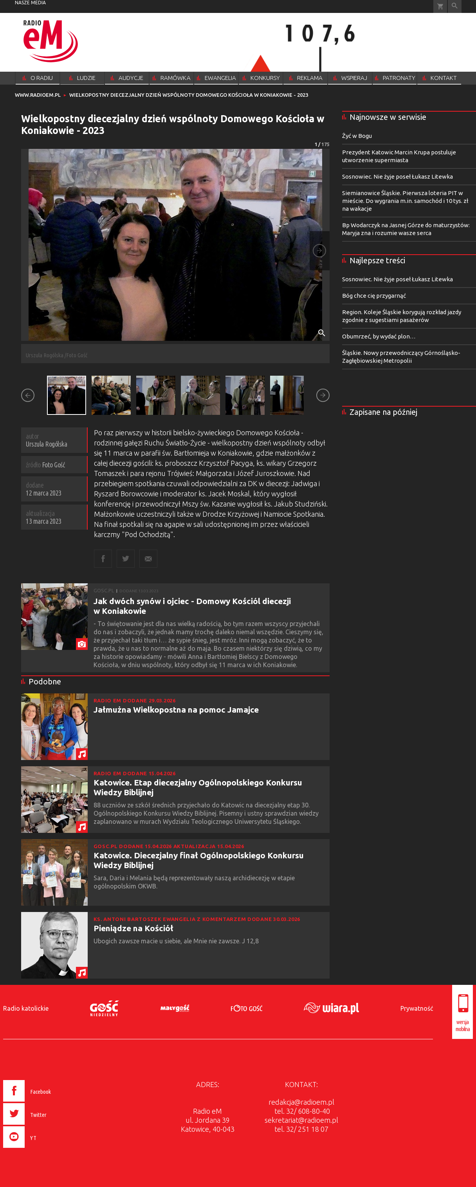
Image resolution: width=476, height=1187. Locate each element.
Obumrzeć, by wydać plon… (379, 336)
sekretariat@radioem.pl (301, 1120)
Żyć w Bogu (357, 135)
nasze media (30, 2)
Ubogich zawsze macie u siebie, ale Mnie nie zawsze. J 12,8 (177, 941)
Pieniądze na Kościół (133, 928)
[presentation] (44, 1149)
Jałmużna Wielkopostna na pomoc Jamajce (176, 709)
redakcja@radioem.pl (301, 1102)
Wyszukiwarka (455, 6)
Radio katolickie (26, 1008)
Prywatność (416, 1008)
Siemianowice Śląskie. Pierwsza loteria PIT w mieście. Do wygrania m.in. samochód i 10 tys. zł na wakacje (405, 201)
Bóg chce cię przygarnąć (374, 295)
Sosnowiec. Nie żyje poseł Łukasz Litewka (397, 176)
